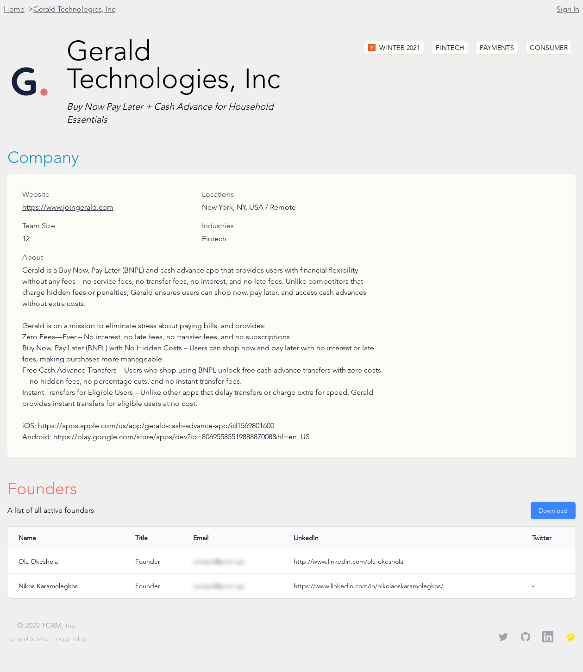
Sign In (568, 9)
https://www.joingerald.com (67, 207)
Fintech (450, 48)
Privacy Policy (69, 638)
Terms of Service (28, 638)
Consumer (549, 48)
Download (553, 510)
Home (14, 9)
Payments (497, 48)
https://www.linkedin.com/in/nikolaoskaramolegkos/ (368, 586)
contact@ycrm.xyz (218, 561)
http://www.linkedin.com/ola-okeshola (348, 561)
